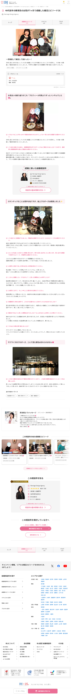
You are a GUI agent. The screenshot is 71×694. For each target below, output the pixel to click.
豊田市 (66, 609)
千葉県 (47, 602)
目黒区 (56, 588)
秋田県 (60, 579)
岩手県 (51, 579)
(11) (27, 22)
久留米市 (49, 630)
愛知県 (42, 607)
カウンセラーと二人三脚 (21, 67)
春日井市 (52, 609)
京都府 (47, 621)
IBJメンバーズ (44, 646)
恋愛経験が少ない (11, 395)
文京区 (60, 586)
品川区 (51, 588)
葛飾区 (56, 592)
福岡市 (54, 630)
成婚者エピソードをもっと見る (34, 468)
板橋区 (42, 592)
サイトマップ (61, 646)
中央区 (48, 586)
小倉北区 (59, 630)
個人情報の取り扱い (27, 656)
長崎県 (47, 633)
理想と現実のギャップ (23, 395)
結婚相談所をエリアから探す (12, 581)
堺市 (46, 619)
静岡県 (47, 614)
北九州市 (43, 630)
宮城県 (56, 579)
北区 (60, 590)
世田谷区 (65, 588)
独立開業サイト (61, 654)
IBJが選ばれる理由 (10, 649)
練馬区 (47, 592)
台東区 (64, 586)
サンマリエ (44, 649)
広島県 (56, 623)
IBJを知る (10, 646)
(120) (61, 22)
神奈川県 (43, 595)
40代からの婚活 (10, 67)
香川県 (42, 626)
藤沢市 (58, 597)
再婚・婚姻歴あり (35, 395)
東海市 (61, 609)
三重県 (51, 614)
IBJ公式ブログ (10, 654)
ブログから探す (12, 609)
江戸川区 (61, 592)
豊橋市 (42, 611)
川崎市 (48, 597)
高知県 (51, 626)
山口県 (60, 623)
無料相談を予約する (44, 691)
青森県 (47, 579)
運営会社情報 (27, 646)
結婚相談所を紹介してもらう (12, 587)
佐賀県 (42, 633)
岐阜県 (42, 614)
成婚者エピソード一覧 (35, 6)
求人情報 (27, 651)
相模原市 (53, 597)
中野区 (47, 590)
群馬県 (60, 602)
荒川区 (63, 590)
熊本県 (51, 633)
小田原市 (43, 597)
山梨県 (42, 604)
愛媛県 (47, 626)
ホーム (3, 6)
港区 (52, 586)
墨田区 (42, 588)
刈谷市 (57, 609)
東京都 (42, 583)
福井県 (64, 604)
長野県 (51, 604)
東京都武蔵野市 (16, 6)
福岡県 (42, 628)
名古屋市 (47, 611)
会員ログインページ (61, 651)
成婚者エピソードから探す (12, 592)
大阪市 (42, 619)
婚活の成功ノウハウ (10, 651)
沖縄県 (42, 635)
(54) (44, 22)
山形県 (64, 579)
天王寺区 (58, 619)
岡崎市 (47, 609)
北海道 (42, 579)
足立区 (51, 592)
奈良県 (56, 621)
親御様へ (10, 656)
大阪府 (42, 616)
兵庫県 (42, 621)
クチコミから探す (12, 598)
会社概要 (27, 649)
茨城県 (51, 602)
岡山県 (51, 623)
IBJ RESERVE (61, 649)
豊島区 (56, 590)
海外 (46, 635)
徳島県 (64, 623)
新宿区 (56, 586)
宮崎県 (60, 633)
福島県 (42, 581)
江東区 (47, 588)
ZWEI (44, 651)
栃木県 (56, 602)
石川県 (60, 604)
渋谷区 (42, 590)
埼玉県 (42, 602)
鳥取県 (42, 623)
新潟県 (47, 604)
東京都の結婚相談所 (9, 6)
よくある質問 (10, 659)
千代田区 (43, 586)
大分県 (56, 633)
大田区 (60, 588)
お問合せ (27, 654)
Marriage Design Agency (25, 6)
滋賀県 (51, 621)
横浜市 (42, 599)
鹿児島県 (65, 633)
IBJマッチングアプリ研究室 (61, 657)
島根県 (47, 623)
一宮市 (42, 609)
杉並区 (51, 590)
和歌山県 (61, 621)
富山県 (56, 604)
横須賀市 (63, 597)
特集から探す (12, 603)
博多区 (64, 630)
